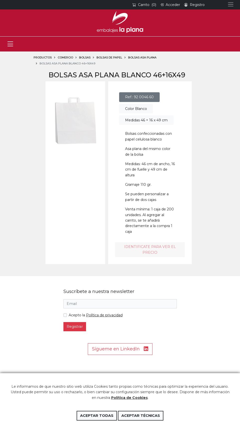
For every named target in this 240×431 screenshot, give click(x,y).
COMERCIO (65, 57)
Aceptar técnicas (140, 415)
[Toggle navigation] (10, 44)
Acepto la (96, 315)
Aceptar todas (96, 415)
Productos (43, 57)
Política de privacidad (104, 315)
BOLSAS (85, 57)
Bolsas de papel (109, 57)
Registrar (75, 326)
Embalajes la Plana (120, 21)
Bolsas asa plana (142, 57)
